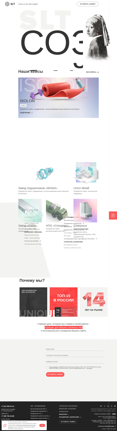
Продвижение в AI (36, 413)
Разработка (30, 230)
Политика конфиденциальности (99, 409)
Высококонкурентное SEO (73, 242)
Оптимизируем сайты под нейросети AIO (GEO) (80, 260)
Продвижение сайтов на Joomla (40, 416)
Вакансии (64, 414)
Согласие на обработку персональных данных (103, 411)
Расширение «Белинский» (70, 417)
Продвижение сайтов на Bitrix (39, 418)
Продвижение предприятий (74, 245)
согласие (55, 394)
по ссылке (89, 395)
